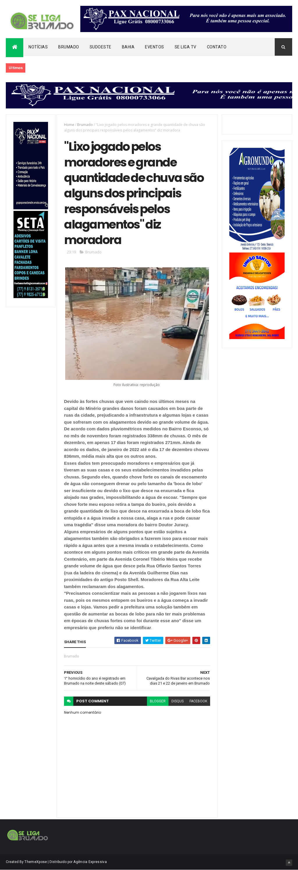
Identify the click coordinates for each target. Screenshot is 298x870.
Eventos (154, 47)
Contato (217, 47)
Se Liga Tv (185, 47)
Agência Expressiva (90, 862)
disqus (177, 701)
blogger (158, 701)
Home (69, 124)
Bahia (128, 47)
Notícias (38, 47)
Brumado (68, 47)
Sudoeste (100, 47)
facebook (198, 701)
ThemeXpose (35, 862)
